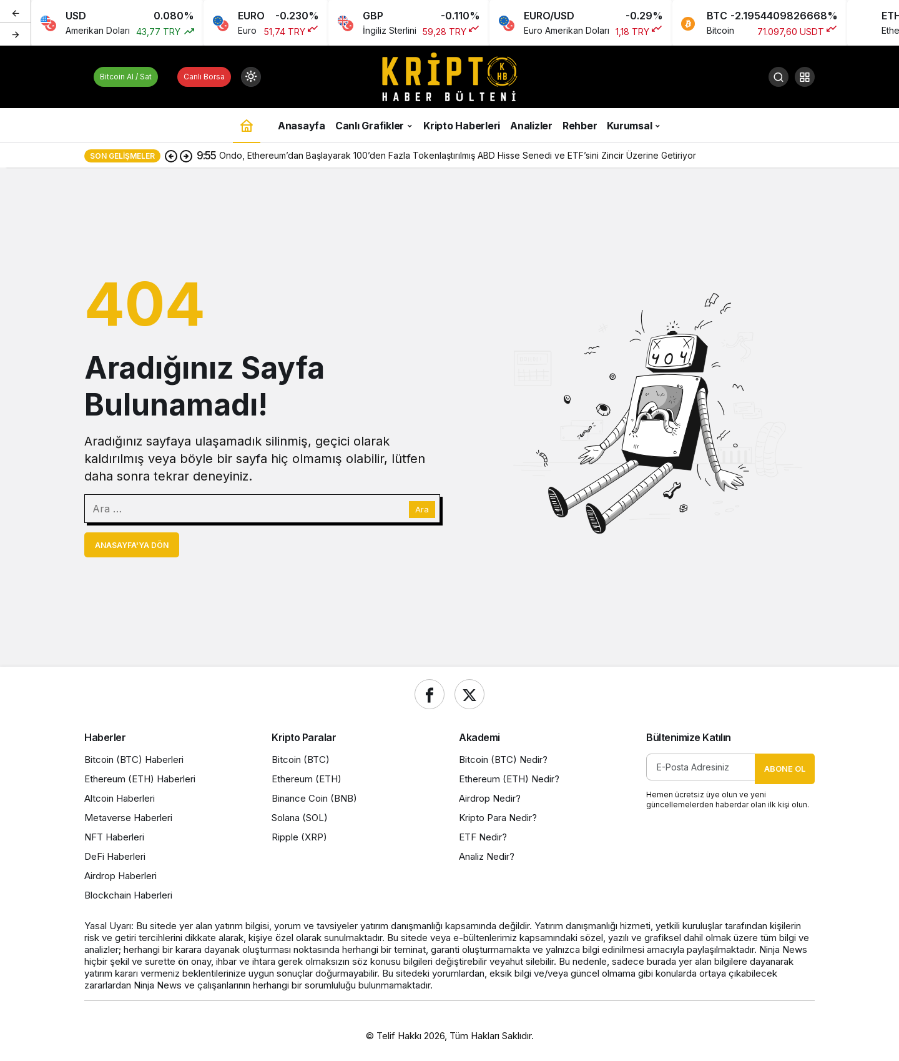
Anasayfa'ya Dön (132, 545)
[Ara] (778, 77)
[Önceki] (15, 12)
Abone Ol (784, 769)
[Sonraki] (15, 34)
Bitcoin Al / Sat (126, 76)
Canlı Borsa (204, 76)
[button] (805, 77)
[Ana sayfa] (246, 125)
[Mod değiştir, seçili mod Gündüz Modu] (251, 77)
